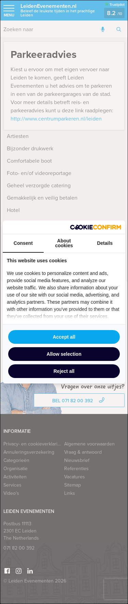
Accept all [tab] (64, 337)
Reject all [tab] (64, 371)
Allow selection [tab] (64, 354)
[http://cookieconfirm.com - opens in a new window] (95, 227)
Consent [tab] (23, 243)
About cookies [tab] (64, 243)
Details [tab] (105, 243)
